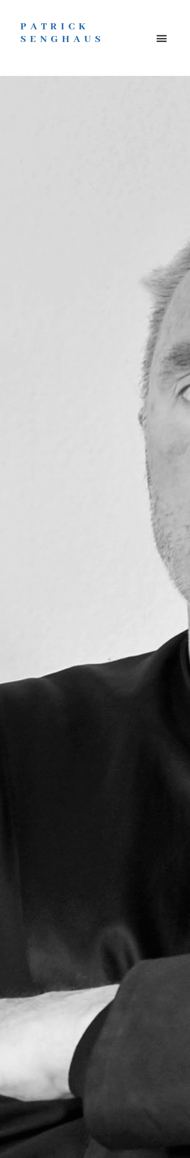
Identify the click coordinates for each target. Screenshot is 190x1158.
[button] (161, 38)
